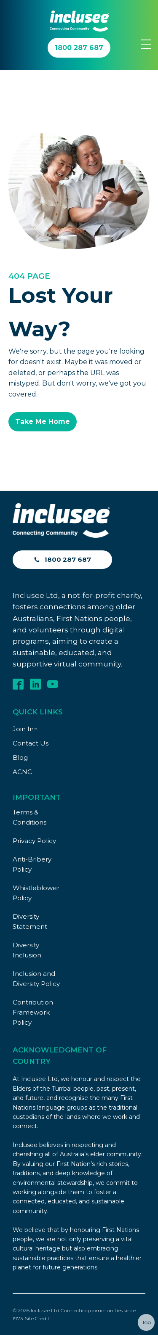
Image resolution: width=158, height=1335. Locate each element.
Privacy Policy (34, 841)
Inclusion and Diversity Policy (36, 979)
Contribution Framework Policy (33, 1012)
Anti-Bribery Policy (32, 864)
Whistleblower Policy (36, 893)
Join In (25, 729)
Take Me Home (42, 422)
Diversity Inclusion (27, 950)
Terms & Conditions (29, 817)
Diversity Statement (30, 921)
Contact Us (30, 743)
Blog (20, 757)
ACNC (22, 772)
